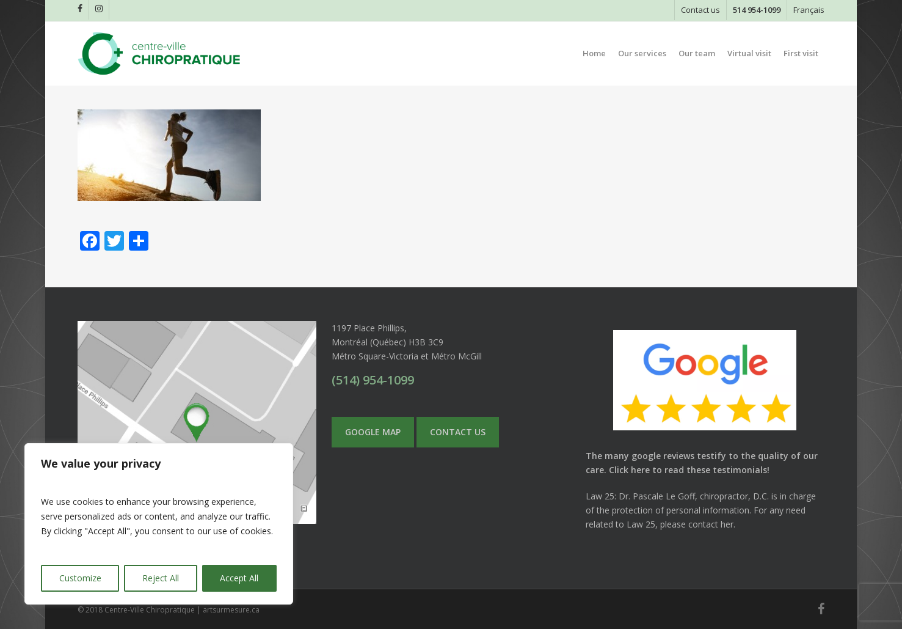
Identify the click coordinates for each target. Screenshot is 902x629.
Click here (629, 470)
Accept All (239, 578)
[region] (158, 524)
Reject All (160, 578)
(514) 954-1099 (373, 380)
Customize (80, 578)
